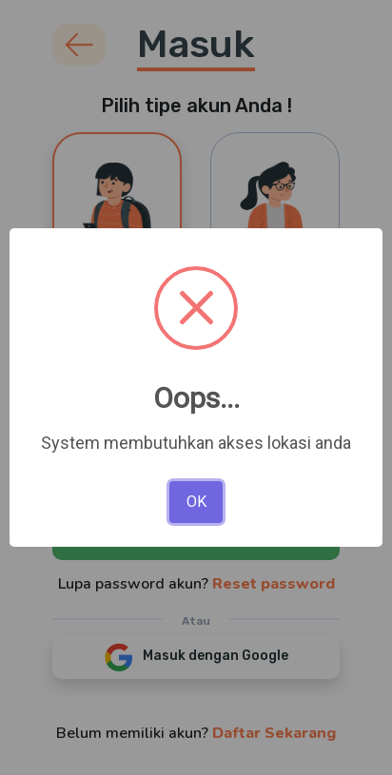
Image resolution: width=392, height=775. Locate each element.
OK (196, 502)
